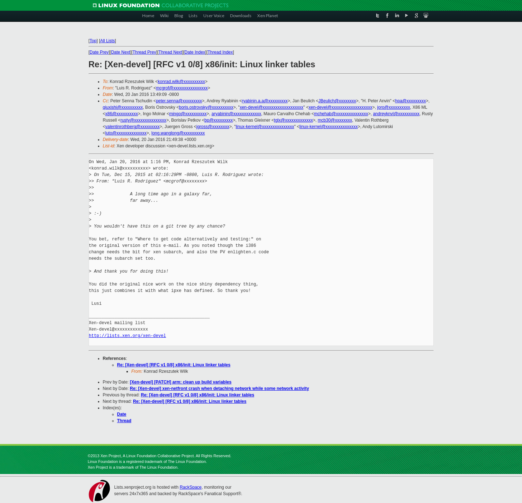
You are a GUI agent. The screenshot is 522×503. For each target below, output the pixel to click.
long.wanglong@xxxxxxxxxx (178, 133)
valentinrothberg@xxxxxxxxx (132, 126)
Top (93, 40)
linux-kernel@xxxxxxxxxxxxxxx (265, 126)
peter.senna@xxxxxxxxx (179, 100)
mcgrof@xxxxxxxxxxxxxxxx (182, 88)
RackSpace (191, 487)
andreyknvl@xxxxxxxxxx (396, 113)
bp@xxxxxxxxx (218, 120)
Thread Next (170, 52)
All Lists (107, 40)
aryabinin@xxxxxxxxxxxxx (236, 113)
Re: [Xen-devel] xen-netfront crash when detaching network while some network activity (219, 388)
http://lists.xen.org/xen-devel (127, 336)
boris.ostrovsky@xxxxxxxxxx (206, 107)
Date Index (194, 52)
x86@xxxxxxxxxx (121, 113)
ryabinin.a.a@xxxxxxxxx (265, 100)
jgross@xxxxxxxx (213, 126)
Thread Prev (144, 52)
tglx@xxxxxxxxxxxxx (293, 120)
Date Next (120, 52)
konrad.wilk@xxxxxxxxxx (181, 81)
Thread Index (220, 52)
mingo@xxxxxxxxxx (188, 113)
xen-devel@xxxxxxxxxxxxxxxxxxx (271, 107)
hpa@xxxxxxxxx (410, 100)
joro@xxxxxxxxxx (393, 107)
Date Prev (99, 52)
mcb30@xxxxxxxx (335, 120)
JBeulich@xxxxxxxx (337, 100)
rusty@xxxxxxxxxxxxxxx (143, 120)
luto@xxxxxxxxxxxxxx (126, 133)
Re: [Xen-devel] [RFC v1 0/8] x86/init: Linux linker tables (173, 364)
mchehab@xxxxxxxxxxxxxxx (341, 113)
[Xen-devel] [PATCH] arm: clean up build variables (181, 382)
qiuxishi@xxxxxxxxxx (123, 107)
